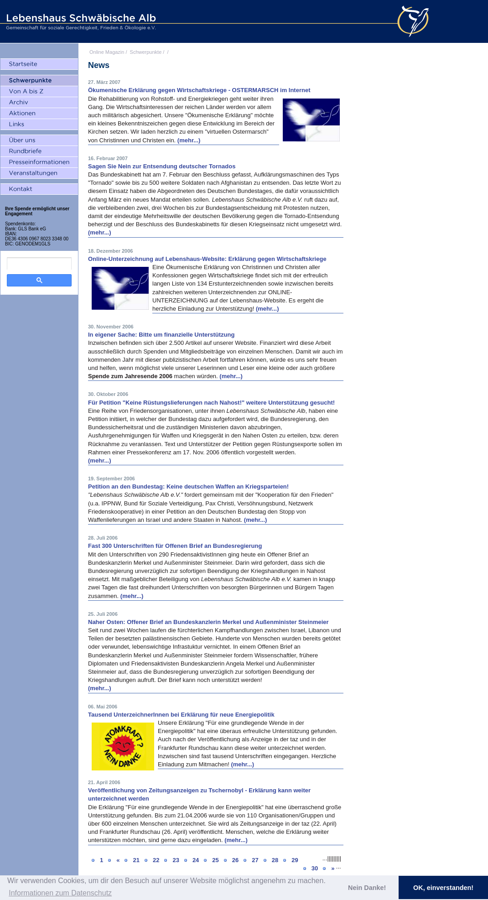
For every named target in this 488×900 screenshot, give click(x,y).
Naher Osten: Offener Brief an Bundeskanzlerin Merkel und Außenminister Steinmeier (208, 622)
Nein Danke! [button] (367, 887)
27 (255, 860)
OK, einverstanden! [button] (443, 887)
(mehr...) (189, 140)
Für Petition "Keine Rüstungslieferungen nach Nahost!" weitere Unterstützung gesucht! (211, 402)
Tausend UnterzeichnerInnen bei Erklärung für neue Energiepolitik (181, 714)
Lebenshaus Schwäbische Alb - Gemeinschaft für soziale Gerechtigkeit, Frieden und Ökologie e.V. (80, 21)
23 (175, 860)
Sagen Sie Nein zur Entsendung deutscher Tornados (161, 166)
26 (235, 860)
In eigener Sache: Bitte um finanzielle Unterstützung (161, 334)
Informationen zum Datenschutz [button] (60, 893)
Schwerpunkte (146, 52)
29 (294, 860)
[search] (39, 264)
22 (156, 860)
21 (136, 860)
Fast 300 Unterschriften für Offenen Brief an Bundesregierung (175, 545)
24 (195, 860)
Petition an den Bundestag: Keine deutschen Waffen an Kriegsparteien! (188, 486)
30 (314, 868)
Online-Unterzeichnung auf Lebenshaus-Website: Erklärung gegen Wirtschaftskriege (207, 258)
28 (275, 860)
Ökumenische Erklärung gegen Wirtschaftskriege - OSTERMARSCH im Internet (199, 90)
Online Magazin (106, 52)
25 (215, 860)
